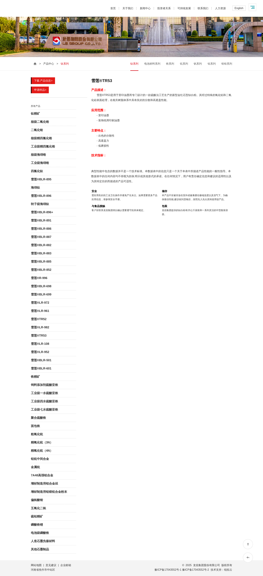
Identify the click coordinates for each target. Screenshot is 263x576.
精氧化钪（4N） (42, 450)
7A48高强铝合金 (42, 475)
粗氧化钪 (37, 434)
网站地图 (36, 565)
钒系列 (198, 63)
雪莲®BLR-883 (41, 253)
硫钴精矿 (37, 516)
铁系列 (170, 63)
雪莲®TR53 (38, 335)
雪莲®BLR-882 (41, 245)
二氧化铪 (37, 130)
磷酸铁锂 (37, 524)
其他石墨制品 (40, 549)
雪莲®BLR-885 (41, 261)
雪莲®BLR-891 (41, 220)
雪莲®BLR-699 (41, 294)
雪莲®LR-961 (40, 311)
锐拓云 (228, 569)
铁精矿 (35, 376)
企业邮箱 (65, 565)
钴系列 (212, 63)
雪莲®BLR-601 (41, 368)
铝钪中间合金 (40, 459)
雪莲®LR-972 (40, 302)
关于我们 (127, 8)
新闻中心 (145, 8)
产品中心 (48, 63)
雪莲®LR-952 (40, 352)
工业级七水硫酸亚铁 (44, 409)
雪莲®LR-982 (40, 327)
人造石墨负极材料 (43, 541)
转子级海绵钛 (40, 204)
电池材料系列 (152, 63)
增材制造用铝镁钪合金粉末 (49, 491)
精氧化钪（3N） (42, 442)
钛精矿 (35, 113)
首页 (113, 8)
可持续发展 (184, 8)
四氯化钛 (37, 171)
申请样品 (40, 89)
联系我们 (203, 8)
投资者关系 (164, 8)
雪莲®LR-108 (40, 343)
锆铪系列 (226, 63)
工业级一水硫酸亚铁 (44, 393)
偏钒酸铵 (37, 500)
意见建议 (51, 565)
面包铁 (35, 426)
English (239, 8)
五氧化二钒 (38, 508)
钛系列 (134, 63)
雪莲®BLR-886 (41, 228)
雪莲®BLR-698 (41, 286)
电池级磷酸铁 (40, 533)
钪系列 (184, 63)
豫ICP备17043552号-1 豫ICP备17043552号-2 (181, 569)
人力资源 (220, 8)
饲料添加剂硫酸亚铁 (44, 385)
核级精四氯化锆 (41, 138)
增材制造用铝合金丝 (44, 483)
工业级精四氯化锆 (43, 146)
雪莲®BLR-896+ (42, 212)
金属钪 (35, 467)
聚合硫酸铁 (38, 417)
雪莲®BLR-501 (41, 360)
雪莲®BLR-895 (41, 179)
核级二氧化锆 (40, 121)
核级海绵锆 (38, 154)
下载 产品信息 (43, 80)
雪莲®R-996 (39, 278)
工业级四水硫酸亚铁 (44, 401)
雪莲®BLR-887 (41, 237)
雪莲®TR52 (38, 319)
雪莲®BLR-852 (41, 269)
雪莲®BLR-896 (41, 195)
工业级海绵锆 (40, 163)
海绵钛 (35, 187)
